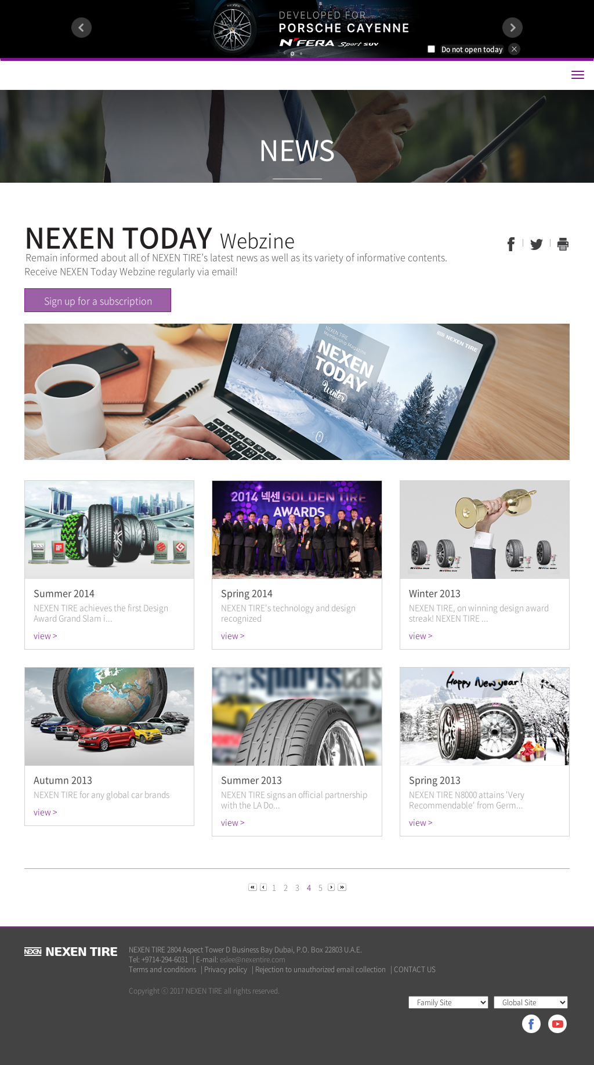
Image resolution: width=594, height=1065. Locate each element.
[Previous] (253, 886)
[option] (297, 29)
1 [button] (292, 54)
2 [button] (301, 54)
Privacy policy (225, 970)
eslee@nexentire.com (252, 959)
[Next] (332, 886)
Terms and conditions (162, 970)
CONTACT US (415, 970)
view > (45, 635)
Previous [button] (81, 27)
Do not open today (472, 49)
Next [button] (512, 27)
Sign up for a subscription (98, 300)
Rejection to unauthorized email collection (320, 970)
